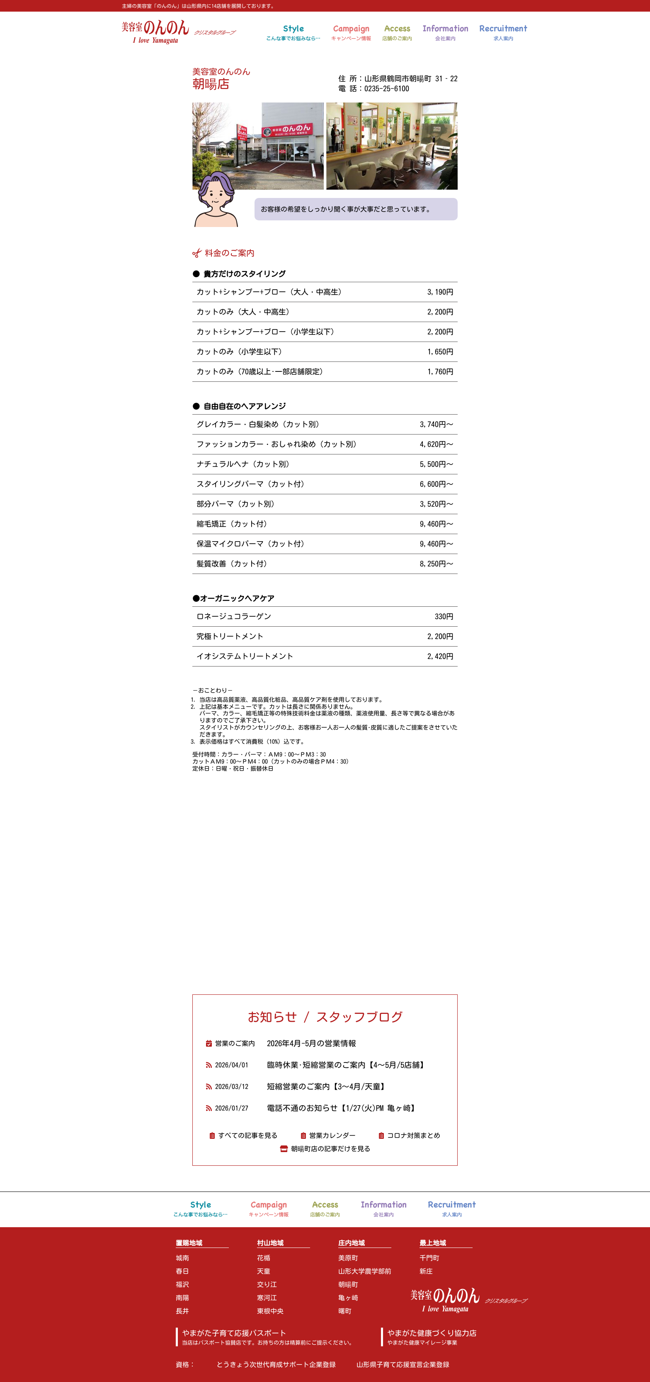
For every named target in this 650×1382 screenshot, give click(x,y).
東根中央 (270, 1311)
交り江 (267, 1284)
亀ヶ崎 (348, 1297)
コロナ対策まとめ (413, 1135)
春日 (182, 1271)
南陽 (182, 1297)
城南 (182, 1258)
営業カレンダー (332, 1135)
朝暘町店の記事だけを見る (331, 1148)
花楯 (263, 1258)
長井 (182, 1311)
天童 (263, 1271)
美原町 (348, 1258)
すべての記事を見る (248, 1135)
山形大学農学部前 (364, 1271)
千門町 (429, 1258)
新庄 (426, 1271)
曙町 (345, 1311)
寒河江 (267, 1297)
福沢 (182, 1284)
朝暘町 (348, 1284)
